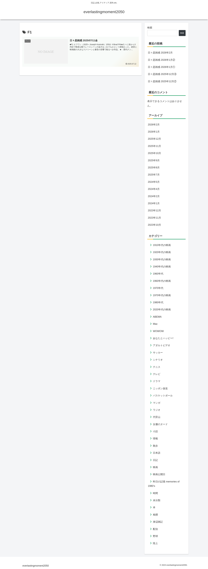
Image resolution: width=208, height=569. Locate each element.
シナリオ (158, 359)
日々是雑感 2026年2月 (160, 52)
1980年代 (158, 302)
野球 (155, 536)
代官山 (156, 417)
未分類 (156, 500)
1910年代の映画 (162, 245)
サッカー (158, 352)
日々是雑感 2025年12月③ (162, 74)
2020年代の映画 (162, 309)
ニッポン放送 (160, 388)
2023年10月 (154, 224)
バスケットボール (163, 395)
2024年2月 (154, 196)
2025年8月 (154, 167)
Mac (155, 324)
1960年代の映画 (162, 281)
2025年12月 (154, 138)
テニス (156, 367)
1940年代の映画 (162, 266)
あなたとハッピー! (163, 338)
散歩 (155, 445)
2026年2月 (154, 124)
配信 (155, 529)
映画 (155, 467)
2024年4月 (154, 189)
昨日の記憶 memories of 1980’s (163, 483)
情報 (155, 438)
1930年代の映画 (162, 259)
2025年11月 (154, 146)
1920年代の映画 (162, 252)
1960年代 (158, 273)
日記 (155, 460)
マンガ (156, 402)
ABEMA (157, 316)
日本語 (156, 453)
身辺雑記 (158, 521)
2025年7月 (154, 174)
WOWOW (158, 331)
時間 (155, 493)
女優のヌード (160, 424)
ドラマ (156, 381)
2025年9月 (154, 160)
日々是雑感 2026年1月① (161, 67)
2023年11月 (154, 217)
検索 (149, 27)
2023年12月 (154, 210)
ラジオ (156, 410)
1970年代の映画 (162, 295)
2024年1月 (154, 203)
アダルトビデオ (161, 345)
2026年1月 (154, 131)
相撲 (155, 514)
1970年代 (158, 288)
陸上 (155, 543)
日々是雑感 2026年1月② (161, 60)
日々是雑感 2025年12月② (162, 81)
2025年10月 (154, 153)
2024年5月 (154, 182)
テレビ (156, 374)
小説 (155, 431)
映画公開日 (159, 474)
